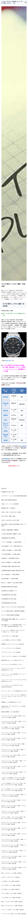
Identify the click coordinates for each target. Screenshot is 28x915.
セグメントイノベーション (5, 425)
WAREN (5, 440)
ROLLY (5, 419)
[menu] (26, 2)
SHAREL (5, 431)
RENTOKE (5, 410)
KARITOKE (8, 360)
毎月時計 (6, 415)
